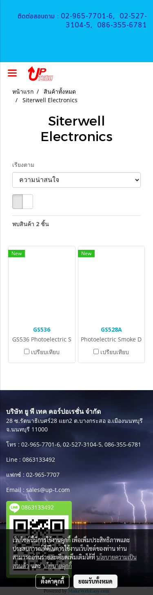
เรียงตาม (25, 164)
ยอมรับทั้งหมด (95, 581)
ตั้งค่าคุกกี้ (52, 581)
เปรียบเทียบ (45, 352)
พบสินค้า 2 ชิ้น (30, 224)
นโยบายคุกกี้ (57, 565)
